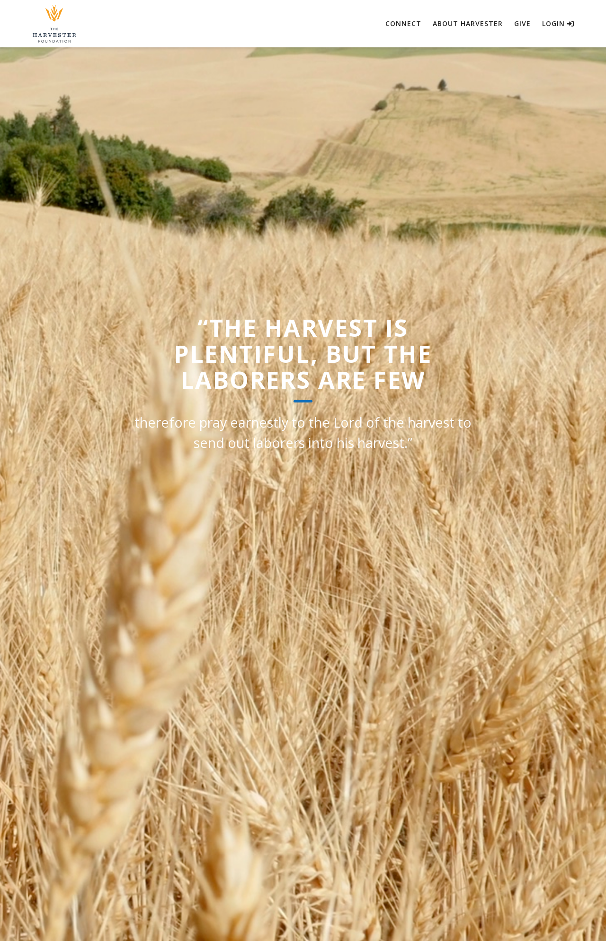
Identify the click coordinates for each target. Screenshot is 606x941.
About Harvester (468, 23)
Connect (403, 23)
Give (522, 23)
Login (558, 23)
